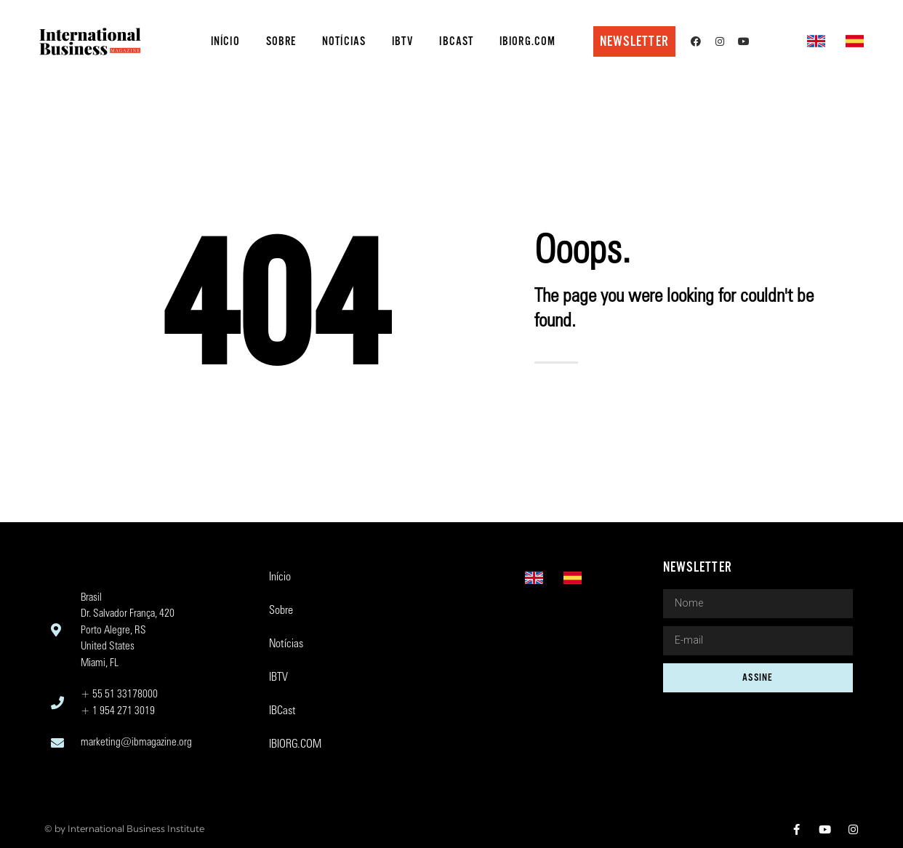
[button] (634, 41)
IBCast (456, 41)
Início (225, 41)
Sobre (281, 41)
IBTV (402, 41)
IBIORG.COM (527, 41)
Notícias (344, 41)
